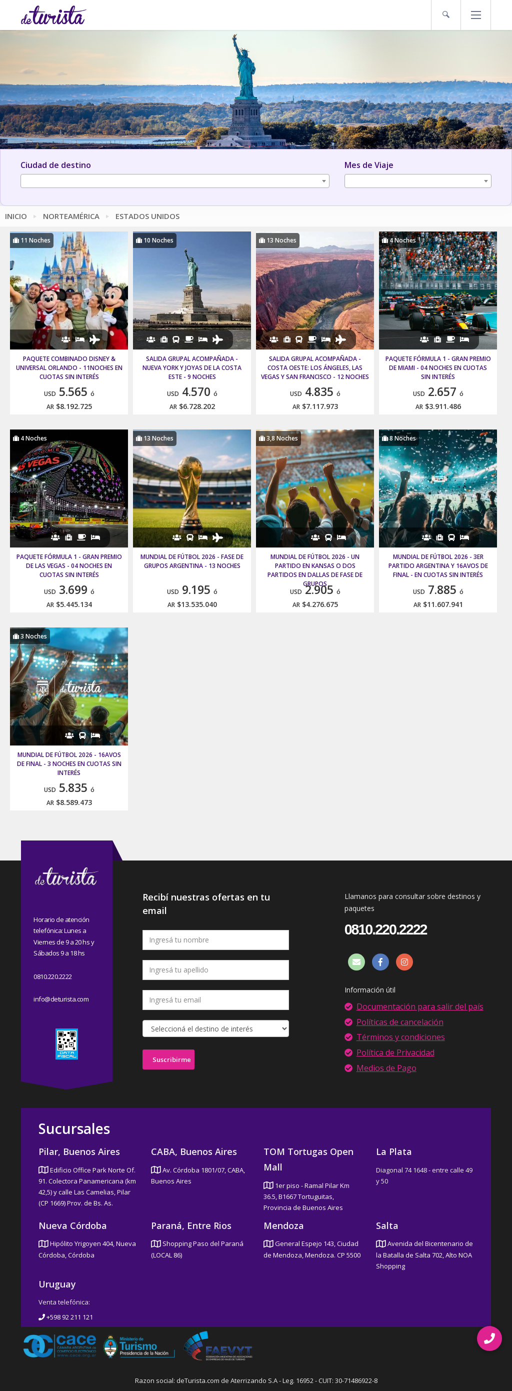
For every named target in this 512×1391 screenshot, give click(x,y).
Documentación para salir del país (420, 1006)
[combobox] (175, 181)
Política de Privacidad (395, 1052)
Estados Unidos (148, 216)
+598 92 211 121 (65, 1317)
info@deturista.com (61, 999)
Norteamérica (71, 216)
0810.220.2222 (53, 976)
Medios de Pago (386, 1068)
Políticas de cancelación (400, 1022)
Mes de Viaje (369, 165)
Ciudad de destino (55, 165)
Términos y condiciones (400, 1037)
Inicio (16, 216)
